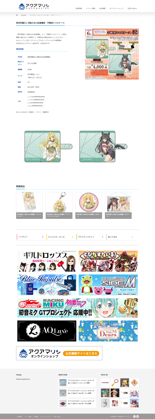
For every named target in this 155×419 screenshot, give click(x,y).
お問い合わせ (132, 8)
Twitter (137, 416)
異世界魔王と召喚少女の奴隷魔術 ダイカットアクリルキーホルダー (59, 215)
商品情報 (79, 8)
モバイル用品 (32, 63)
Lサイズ (39, 77)
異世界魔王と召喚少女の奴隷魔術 (39, 57)
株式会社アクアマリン (124, 416)
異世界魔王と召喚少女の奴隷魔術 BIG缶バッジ (88, 215)
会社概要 (102, 8)
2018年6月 (31, 92)
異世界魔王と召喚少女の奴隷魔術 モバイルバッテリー (29, 215)
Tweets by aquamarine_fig (23, 379)
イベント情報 (90, 8)
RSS (134, 416)
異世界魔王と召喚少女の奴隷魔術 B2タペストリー (118, 215)
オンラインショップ (116, 8)
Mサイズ (32, 77)
